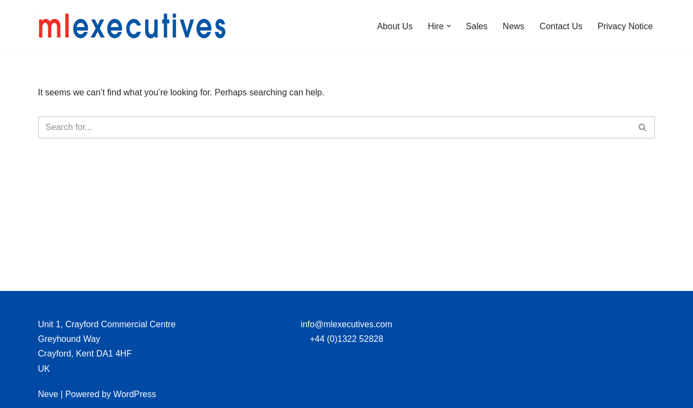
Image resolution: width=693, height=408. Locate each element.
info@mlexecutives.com (346, 324)
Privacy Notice (625, 26)
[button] (449, 26)
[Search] (334, 127)
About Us (395, 26)
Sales (477, 26)
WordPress (134, 394)
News (514, 26)
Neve (48, 394)
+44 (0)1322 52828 (346, 339)
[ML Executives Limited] (132, 26)
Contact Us (561, 26)
